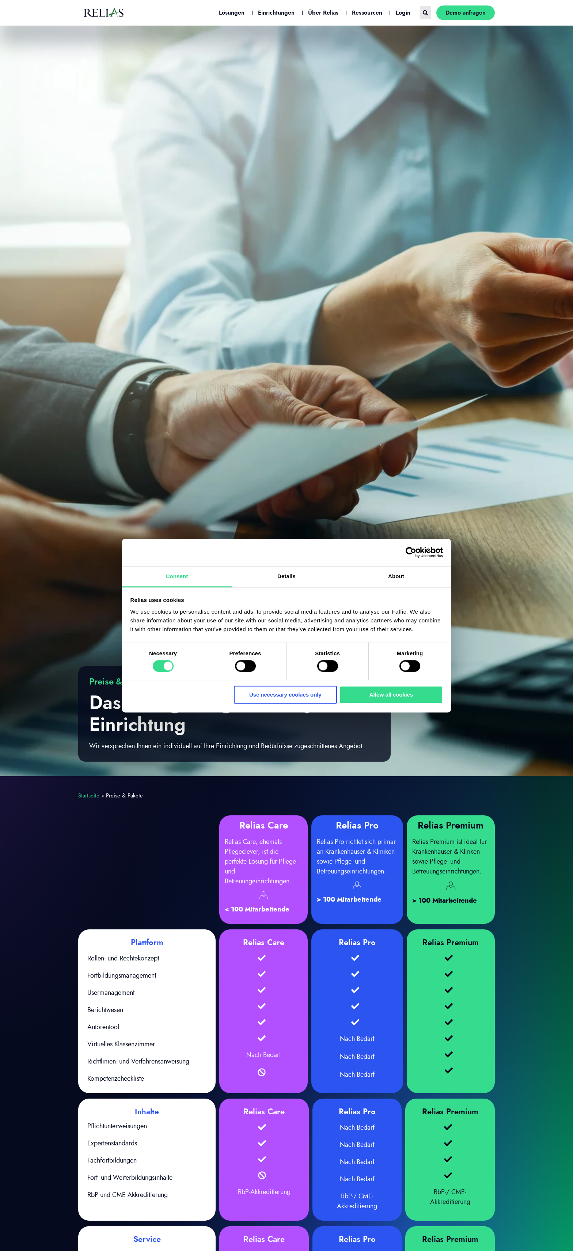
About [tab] (396, 576)
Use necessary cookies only (285, 695)
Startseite (88, 796)
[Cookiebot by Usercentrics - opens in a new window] (411, 552)
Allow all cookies (391, 695)
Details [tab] (286, 576)
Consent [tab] (177, 576)
